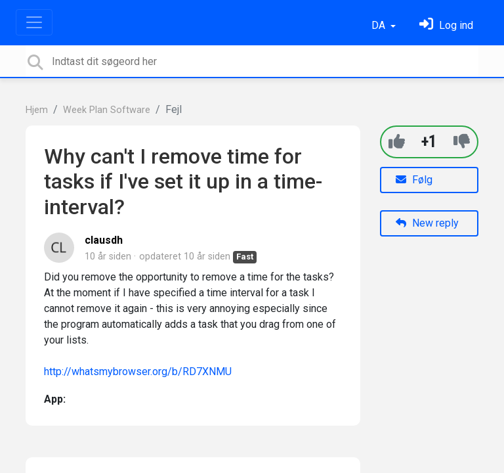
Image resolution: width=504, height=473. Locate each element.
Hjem (37, 110)
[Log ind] (446, 25)
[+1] (396, 141)
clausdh (104, 240)
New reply (427, 223)
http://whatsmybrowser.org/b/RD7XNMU (138, 371)
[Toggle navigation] (34, 22)
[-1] (461, 141)
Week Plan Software (106, 110)
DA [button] (379, 25)
